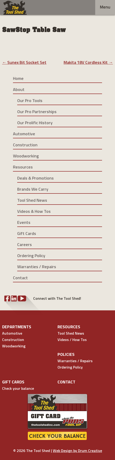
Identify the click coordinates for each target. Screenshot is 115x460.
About (19, 89)
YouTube (22, 298)
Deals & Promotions (35, 178)
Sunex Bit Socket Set (24, 62)
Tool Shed (15, 8)
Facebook (7, 298)
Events (23, 222)
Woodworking (26, 156)
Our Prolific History (35, 122)
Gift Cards (26, 233)
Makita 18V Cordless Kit (88, 62)
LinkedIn (14, 298)
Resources (23, 167)
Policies (66, 354)
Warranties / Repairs (36, 266)
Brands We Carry (32, 189)
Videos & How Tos (34, 211)
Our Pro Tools (29, 100)
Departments (16, 327)
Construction (25, 145)
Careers (24, 244)
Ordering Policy (31, 255)
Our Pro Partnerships (37, 111)
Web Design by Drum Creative (77, 450)
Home (18, 78)
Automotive (24, 134)
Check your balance (18, 388)
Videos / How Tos (72, 339)
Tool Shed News (32, 200)
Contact (20, 278)
